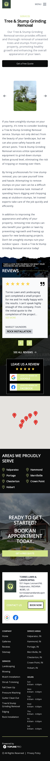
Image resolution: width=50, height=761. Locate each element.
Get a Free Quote (25, 63)
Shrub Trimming (10, 682)
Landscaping (8, 666)
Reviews (6, 646)
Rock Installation (10, 716)
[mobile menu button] (44, 4)
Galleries (6, 641)
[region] (25, 95)
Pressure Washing (11, 692)
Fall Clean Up (8, 687)
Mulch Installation (11, 676)
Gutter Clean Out (10, 697)
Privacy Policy (34, 753)
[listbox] (25, 95)
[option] (25, 95)
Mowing (6, 671)
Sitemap (6, 652)
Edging (5, 711)
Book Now (36, 605)
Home (5, 636)
